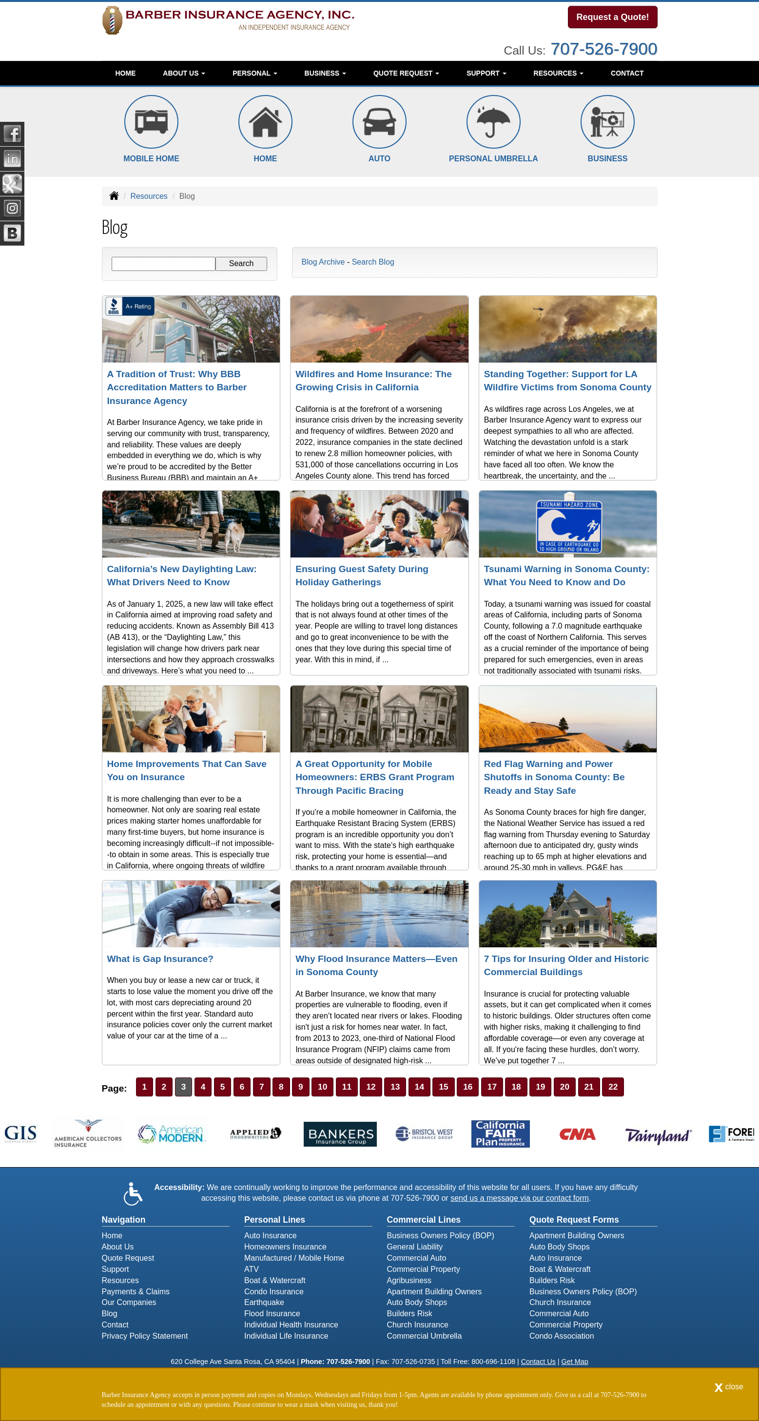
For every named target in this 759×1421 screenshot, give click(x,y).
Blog (109, 1315)
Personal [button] (255, 71)
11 (353, 1087)
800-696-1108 (493, 1363)
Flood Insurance (272, 1315)
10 (328, 1087)
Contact (627, 71)
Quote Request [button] (406, 71)
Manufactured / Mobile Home (294, 1259)
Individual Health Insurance (291, 1326)
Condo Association (561, 1337)
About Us (118, 1248)
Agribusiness (409, 1282)
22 (630, 1087)
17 (504, 1087)
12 (378, 1087)
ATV (251, 1271)
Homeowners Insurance (285, 1248)
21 (605, 1087)
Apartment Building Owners (434, 1292)
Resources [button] (559, 71)
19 (555, 1087)
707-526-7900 (603, 46)
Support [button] (486, 71)
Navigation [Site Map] (124, 1221)
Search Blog (373, 262)
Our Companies (129, 1304)
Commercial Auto (417, 1259)
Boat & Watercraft (275, 1282)
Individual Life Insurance (286, 1337)
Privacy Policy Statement (145, 1337)
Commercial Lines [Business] (424, 1221)
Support (115, 1271)
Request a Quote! (612, 18)
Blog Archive (323, 262)
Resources (148, 196)
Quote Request (128, 1259)
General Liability (415, 1248)
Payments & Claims (136, 1292)
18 (530, 1087)
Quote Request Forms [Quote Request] (574, 1221)
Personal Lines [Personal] (274, 1221)
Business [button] (325, 71)
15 (454, 1087)
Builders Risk (409, 1315)
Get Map (575, 1363)
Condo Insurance (274, 1292)
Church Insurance (417, 1326)
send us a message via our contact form (519, 1199)
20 (580, 1087)
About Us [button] (184, 71)
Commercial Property (423, 1271)
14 (429, 1087)
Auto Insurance (270, 1237)
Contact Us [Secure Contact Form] (538, 1363)
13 (403, 1087)
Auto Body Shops (417, 1304)
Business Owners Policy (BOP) (441, 1237)
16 (479, 1087)
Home (125, 71)
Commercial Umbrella (424, 1337)
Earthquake (264, 1304)
